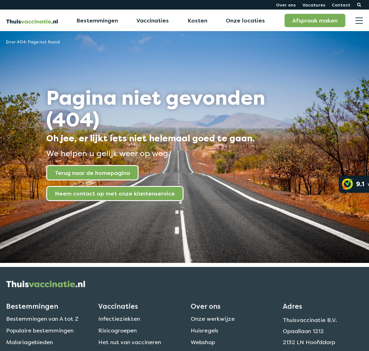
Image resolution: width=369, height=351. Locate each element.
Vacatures (313, 5)
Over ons (286, 5)
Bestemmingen (97, 20)
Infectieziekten (119, 325)
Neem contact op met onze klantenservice (115, 193)
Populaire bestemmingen (40, 337)
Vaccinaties (152, 20)
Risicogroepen (117, 337)
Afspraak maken (315, 20)
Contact (341, 5)
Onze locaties (245, 20)
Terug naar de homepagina (92, 172)
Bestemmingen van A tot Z (42, 325)
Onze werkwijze (213, 325)
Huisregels (204, 337)
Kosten (197, 20)
